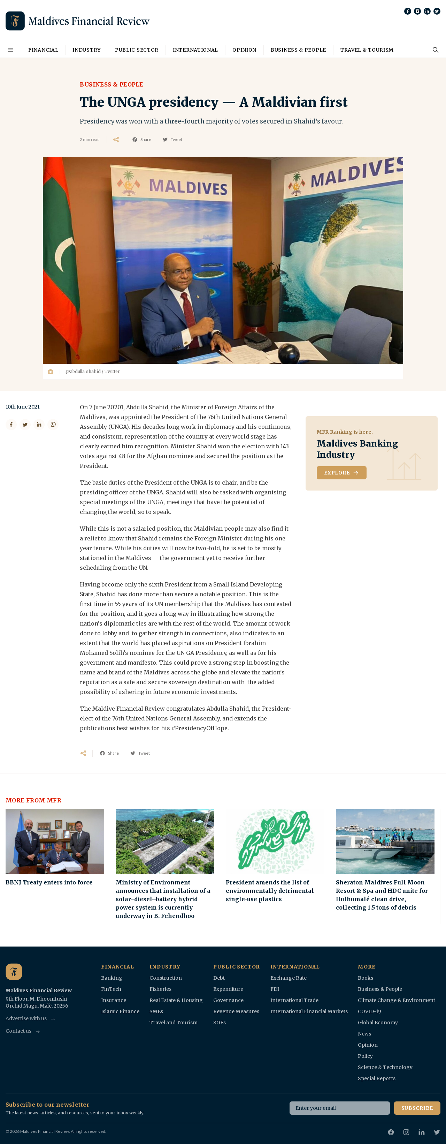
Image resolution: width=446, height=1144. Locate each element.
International (195, 50)
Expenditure (228, 989)
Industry (86, 50)
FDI (274, 989)
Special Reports (376, 1078)
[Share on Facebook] (11, 424)
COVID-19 (369, 1011)
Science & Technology (385, 1067)
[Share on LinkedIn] (39, 424)
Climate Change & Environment (396, 1000)
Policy (365, 1056)
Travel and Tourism (173, 1022)
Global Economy (378, 1022)
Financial (43, 50)
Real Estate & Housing (176, 1000)
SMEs (156, 1011)
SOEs (219, 1022)
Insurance (113, 1000)
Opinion (244, 50)
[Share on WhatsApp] (53, 424)
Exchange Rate (288, 978)
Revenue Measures (236, 1011)
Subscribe (417, 1108)
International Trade (294, 1000)
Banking (111, 978)
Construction (165, 978)
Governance (228, 1000)
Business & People (298, 50)
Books (365, 978)
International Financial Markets (309, 1011)
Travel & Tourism (367, 50)
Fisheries (160, 989)
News (364, 1034)
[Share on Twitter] (25, 424)
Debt (219, 978)
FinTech (111, 989)
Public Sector (137, 50)
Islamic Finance (120, 1011)
